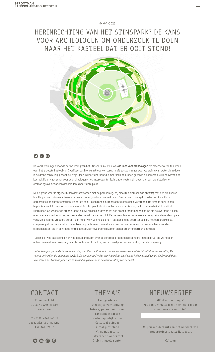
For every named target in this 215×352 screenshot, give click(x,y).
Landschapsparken (107, 313)
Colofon (170, 340)
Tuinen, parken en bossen (107, 309)
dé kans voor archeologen (133, 166)
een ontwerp (147, 193)
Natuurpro (185, 331)
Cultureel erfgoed (107, 322)
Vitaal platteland (107, 327)
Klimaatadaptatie (107, 331)
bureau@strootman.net (45, 322)
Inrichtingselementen (107, 340)
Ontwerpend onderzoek (107, 336)
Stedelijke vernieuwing (107, 304)
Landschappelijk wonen (107, 318)
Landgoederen (107, 300)
